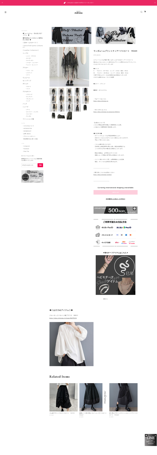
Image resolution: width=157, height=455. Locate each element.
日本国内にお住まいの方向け (115, 199)
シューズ (25, 111)
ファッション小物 (28, 123)
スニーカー (29, 118)
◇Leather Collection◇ (30, 52)
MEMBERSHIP (27, 136)
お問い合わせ (27, 138)
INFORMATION (27, 133)
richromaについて (28, 130)
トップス (25, 55)
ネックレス (29, 100)
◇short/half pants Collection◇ (32, 47)
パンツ (28, 92)
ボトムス (25, 87)
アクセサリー (26, 95)
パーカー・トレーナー (32, 64)
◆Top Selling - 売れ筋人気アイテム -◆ (32, 34)
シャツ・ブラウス (31, 58)
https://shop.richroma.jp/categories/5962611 (107, 112)
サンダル (28, 120)
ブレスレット (30, 102)
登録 (40, 170)
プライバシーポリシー (29, 141)
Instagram (26, 151)
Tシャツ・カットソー (32, 67)
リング (28, 105)
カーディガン (30, 62)
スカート (28, 90)
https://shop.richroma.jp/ (101, 101)
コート (28, 77)
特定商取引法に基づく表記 (30, 143)
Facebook (26, 153)
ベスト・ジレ (30, 73)
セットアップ (26, 83)
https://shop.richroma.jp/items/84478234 (63, 318)
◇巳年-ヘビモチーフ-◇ (30, 43)
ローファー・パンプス (32, 116)
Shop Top (26, 156)
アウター (25, 70)
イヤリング (29, 98)
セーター (28, 60)
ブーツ (28, 114)
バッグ (24, 107)
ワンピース (26, 80)
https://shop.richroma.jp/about (103, 174)
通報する (105, 299)
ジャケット (29, 75)
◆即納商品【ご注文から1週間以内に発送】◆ (32, 39)
